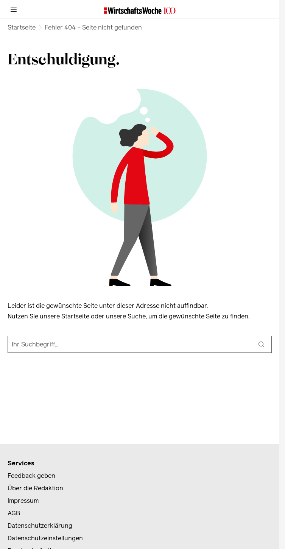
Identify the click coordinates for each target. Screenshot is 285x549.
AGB (14, 513)
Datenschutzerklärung (40, 525)
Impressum (23, 500)
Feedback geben (31, 475)
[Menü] (14, 9)
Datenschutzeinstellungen (45, 538)
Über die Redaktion (35, 488)
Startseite (22, 27)
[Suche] (261, 344)
